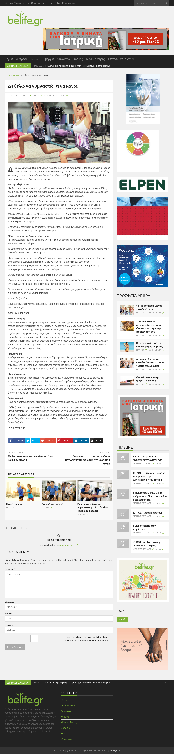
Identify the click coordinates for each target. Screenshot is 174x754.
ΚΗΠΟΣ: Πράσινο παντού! (147, 512)
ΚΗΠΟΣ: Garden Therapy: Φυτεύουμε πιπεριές (147, 544)
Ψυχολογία (63, 59)
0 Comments (155, 312)
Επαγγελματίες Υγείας (121, 59)
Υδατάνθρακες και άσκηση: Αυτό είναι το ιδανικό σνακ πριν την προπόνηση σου (148, 327)
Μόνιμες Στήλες (95, 59)
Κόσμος (78, 59)
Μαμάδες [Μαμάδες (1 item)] (122, 619)
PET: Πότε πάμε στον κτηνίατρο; (144, 527)
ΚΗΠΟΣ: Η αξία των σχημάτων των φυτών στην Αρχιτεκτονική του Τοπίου (150, 476)
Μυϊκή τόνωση (14, 503)
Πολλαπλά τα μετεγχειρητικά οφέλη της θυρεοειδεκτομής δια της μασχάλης (78, 65)
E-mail (8, 613)
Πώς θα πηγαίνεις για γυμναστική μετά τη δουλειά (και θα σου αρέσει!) (93, 507)
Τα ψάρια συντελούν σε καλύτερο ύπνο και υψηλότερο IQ (31, 458)
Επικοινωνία (68, 3)
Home (7, 75)
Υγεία (9, 59)
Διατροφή (22, 59)
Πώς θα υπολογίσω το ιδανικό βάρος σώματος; (149, 344)
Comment (10, 568)
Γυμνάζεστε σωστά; (53, 503)
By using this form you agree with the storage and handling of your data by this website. (87, 638)
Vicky (25, 95)
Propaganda (114, 750)
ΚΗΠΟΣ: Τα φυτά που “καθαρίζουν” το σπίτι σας (147, 458)
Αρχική (9, 3)
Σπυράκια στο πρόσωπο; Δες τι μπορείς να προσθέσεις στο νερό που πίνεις (87, 460)
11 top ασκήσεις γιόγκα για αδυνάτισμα (149, 307)
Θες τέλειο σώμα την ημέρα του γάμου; (147, 379)
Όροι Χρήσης (38, 3)
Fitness (35, 59)
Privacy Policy (53, 3)
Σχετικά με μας (22, 3)
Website (9, 624)
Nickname (10, 601)
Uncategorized (68, 705)
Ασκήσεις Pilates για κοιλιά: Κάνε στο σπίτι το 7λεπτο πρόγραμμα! (150, 362)
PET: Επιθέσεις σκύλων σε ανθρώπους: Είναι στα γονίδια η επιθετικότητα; (150, 496)
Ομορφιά (48, 59)
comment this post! (68, 545)
